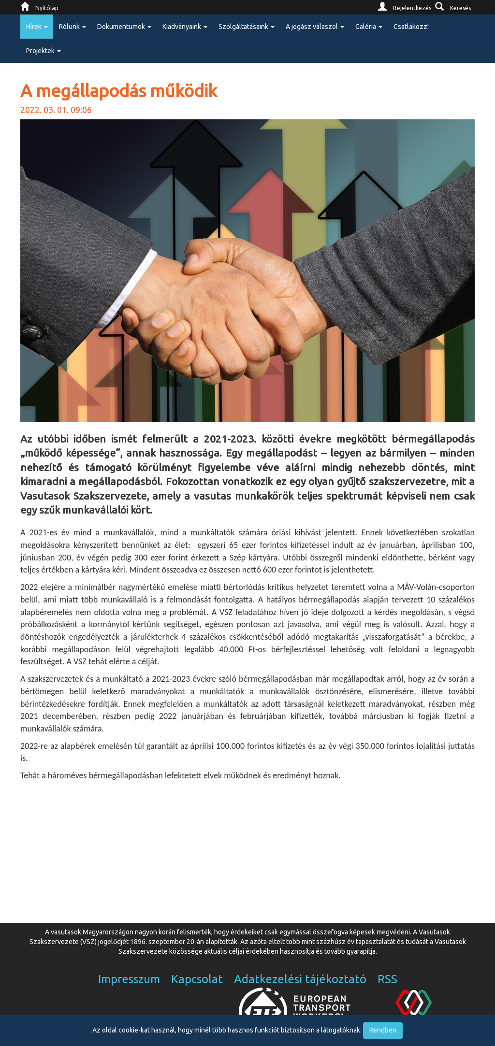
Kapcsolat (197, 979)
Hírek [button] (37, 26)
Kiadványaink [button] (184, 26)
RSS (387, 979)
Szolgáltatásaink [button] (246, 26)
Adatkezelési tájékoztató (300, 979)
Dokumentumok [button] (124, 26)
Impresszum (129, 979)
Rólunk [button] (72, 26)
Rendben (382, 1030)
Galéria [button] (368, 26)
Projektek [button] (43, 51)
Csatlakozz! (411, 26)
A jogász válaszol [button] (315, 26)
